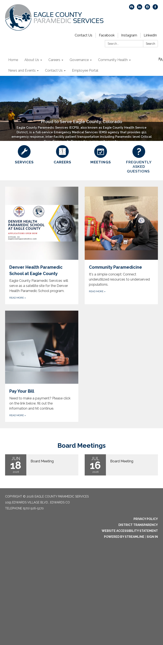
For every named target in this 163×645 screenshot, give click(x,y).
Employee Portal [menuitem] (85, 70)
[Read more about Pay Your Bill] (41, 366)
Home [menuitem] (13, 60)
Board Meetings (82, 445)
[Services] (24, 154)
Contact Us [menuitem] (54, 70)
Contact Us (83, 35)
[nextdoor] (131, 8)
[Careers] (62, 154)
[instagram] (147, 8)
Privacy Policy (145, 519)
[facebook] (155, 8)
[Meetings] (100, 154)
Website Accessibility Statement (130, 530)
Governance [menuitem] (79, 60)
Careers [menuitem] (54, 60)
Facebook (107, 35)
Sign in (152, 536)
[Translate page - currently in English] (160, 59)
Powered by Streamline (124, 536)
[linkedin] (139, 8)
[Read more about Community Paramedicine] (121, 245)
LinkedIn (150, 35)
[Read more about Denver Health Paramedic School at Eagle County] (41, 245)
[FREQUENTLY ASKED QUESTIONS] (138, 159)
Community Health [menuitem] (113, 60)
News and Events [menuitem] (22, 70)
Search (150, 43)
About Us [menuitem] (31, 60)
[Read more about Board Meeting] (41, 464)
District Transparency (138, 525)
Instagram (129, 35)
